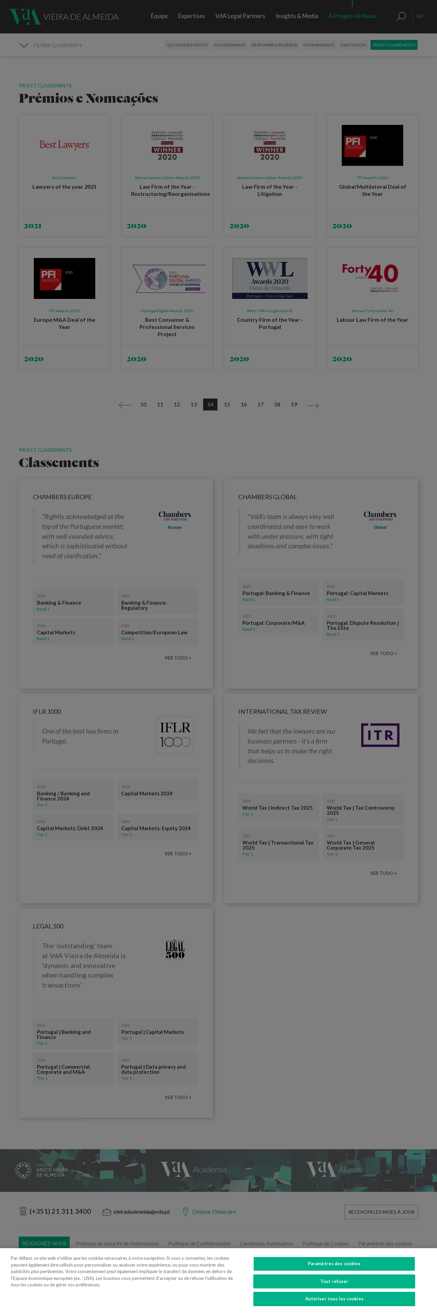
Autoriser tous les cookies (334, 1303)
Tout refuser (334, 1285)
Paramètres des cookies (334, 1268)
